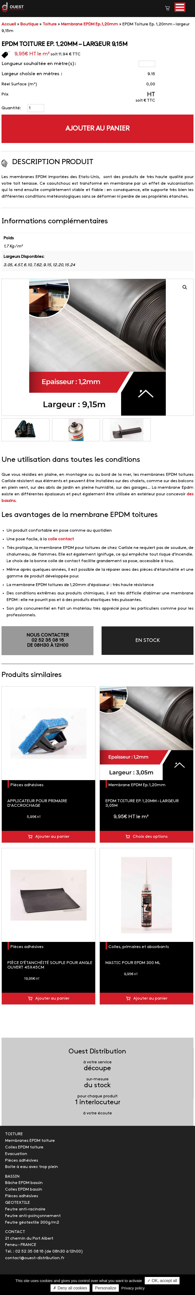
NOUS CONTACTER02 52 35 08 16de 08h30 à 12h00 (47, 640)
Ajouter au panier (97, 129)
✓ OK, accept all (162, 1280)
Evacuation (16, 1154)
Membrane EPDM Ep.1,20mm (89, 24)
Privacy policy (133, 1288)
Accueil (9, 24)
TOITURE (14, 1134)
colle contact (61, 539)
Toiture (50, 24)
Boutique (29, 24)
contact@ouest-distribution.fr (34, 1258)
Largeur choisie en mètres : (32, 74)
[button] (179, 7)
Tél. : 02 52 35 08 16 (24, 1251)
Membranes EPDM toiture (30, 1141)
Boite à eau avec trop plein (31, 1167)
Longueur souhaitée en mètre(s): (39, 64)
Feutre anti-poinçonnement (33, 1216)
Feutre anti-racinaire (25, 1209)
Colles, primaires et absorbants (138, 947)
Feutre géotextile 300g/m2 (32, 1222)
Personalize (105, 1288)
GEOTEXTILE (17, 1203)
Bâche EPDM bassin (24, 1183)
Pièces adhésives (26, 785)
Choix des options (150, 837)
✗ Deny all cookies (70, 1288)
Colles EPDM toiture (24, 1147)
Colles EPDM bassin (23, 1189)
